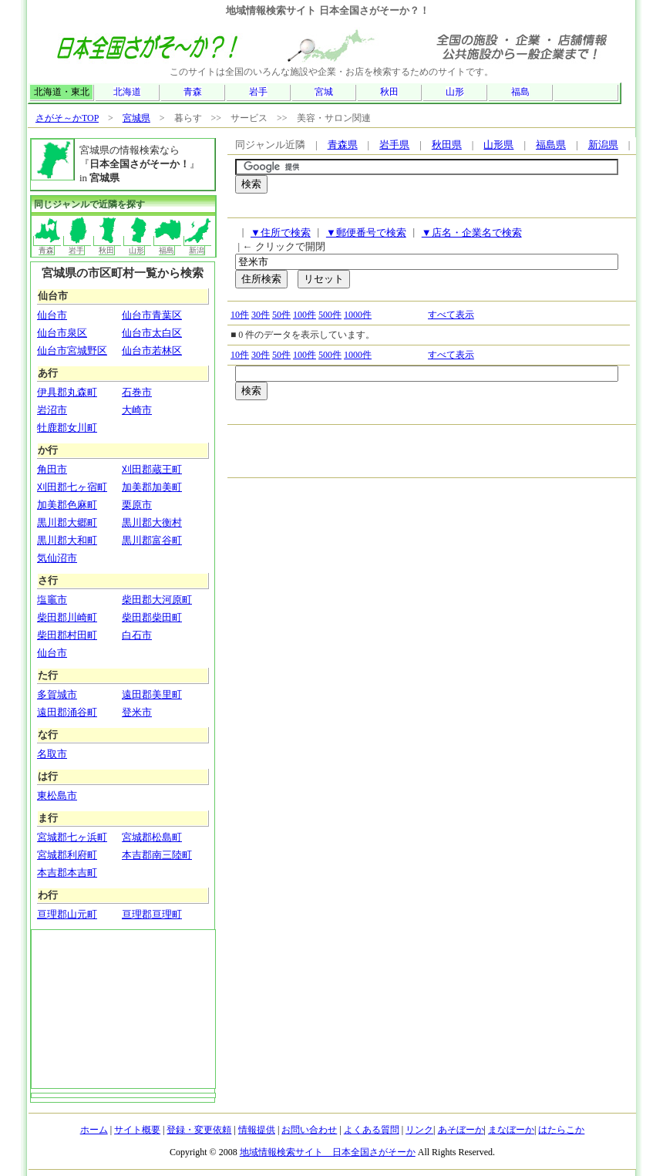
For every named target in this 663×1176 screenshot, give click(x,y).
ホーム (94, 1129)
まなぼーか (511, 1129)
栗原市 (137, 504)
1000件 (358, 314)
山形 (455, 91)
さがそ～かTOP (67, 118)
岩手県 (394, 144)
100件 (304, 314)
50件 (281, 314)
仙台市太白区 (152, 333)
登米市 (137, 712)
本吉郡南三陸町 (157, 855)
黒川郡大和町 (67, 540)
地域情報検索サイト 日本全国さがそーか (328, 1152)
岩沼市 (52, 410)
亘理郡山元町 (67, 914)
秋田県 (447, 144)
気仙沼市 (57, 558)
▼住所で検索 (281, 232)
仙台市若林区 (152, 350)
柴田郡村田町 (67, 635)
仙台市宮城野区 (72, 350)
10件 (240, 314)
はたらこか (561, 1129)
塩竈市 (52, 599)
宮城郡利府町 (67, 855)
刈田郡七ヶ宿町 (72, 487)
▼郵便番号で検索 (366, 232)
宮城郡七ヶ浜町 (72, 837)
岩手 (258, 91)
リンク (419, 1129)
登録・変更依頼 (199, 1129)
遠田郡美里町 (152, 694)
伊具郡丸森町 (67, 392)
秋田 (389, 91)
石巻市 (137, 392)
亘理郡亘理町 (152, 914)
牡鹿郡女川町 (67, 427)
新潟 (197, 245)
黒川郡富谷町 (152, 540)
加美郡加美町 (152, 487)
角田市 (52, 469)
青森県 (343, 144)
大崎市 (137, 410)
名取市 (52, 754)
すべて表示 (451, 314)
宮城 (324, 91)
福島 (520, 91)
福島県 (551, 144)
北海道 (127, 91)
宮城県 (136, 118)
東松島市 (57, 795)
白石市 (137, 635)
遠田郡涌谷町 (67, 712)
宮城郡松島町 (152, 837)
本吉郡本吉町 (67, 872)
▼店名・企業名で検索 (472, 232)
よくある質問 (371, 1129)
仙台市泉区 (62, 333)
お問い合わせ (309, 1129)
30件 (260, 314)
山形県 (498, 144)
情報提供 (256, 1129)
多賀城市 (57, 694)
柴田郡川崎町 (67, 617)
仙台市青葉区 (152, 315)
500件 (330, 314)
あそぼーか (461, 1129)
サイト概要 (137, 1129)
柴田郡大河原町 (157, 599)
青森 (192, 91)
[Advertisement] (415, 209)
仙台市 (52, 315)
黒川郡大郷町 (67, 522)
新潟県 (603, 144)
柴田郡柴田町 (152, 617)
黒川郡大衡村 (152, 522)
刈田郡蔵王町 (152, 469)
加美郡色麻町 (67, 504)
